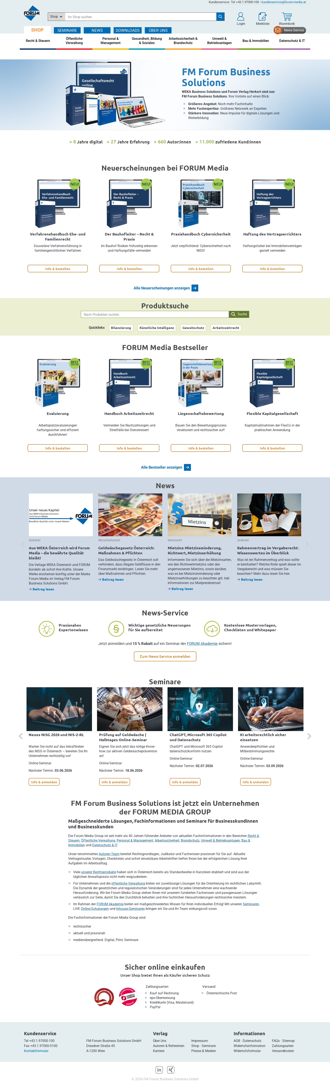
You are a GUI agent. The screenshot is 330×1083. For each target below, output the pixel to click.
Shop (195, 1046)
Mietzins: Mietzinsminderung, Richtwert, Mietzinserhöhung (194, 550)
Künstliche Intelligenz (157, 327)
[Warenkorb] (287, 19)
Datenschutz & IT (104, 845)
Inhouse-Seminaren (130, 909)
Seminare (209, 1046)
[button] (241, 19)
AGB (237, 1041)
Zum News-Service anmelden (165, 656)
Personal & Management (135, 840)
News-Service (294, 30)
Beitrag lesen (41, 589)
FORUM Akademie (202, 643)
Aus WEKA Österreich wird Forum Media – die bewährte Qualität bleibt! (59, 552)
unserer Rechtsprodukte (98, 872)
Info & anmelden (44, 781)
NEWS (97, 30)
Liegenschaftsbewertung (201, 413)
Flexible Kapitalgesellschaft (272, 413)
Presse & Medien (203, 1051)
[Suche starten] (220, 17)
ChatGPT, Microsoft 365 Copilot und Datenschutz (198, 737)
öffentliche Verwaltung (128, 883)
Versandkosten (283, 1051)
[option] (165, 94)
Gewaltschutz (193, 327)
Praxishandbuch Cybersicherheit (201, 233)
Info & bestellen (57, 268)
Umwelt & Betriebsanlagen (220, 840)
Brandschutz (190, 840)
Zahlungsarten (157, 986)
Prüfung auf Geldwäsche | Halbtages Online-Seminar (123, 737)
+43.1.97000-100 (42, 1041)
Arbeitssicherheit (167, 840)
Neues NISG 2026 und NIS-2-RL (56, 734)
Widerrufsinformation (249, 1046)
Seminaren (251, 904)
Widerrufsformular (247, 1051)
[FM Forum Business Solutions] (165, 94)
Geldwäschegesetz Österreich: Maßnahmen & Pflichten (126, 550)
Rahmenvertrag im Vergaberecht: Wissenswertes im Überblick (267, 550)
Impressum (199, 1041)
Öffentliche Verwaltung (98, 840)
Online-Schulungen (95, 909)
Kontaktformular (36, 1051)
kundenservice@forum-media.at (284, 2)
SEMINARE (67, 30)
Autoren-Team (109, 854)
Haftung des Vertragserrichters (272, 233)
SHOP (37, 30)
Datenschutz (252, 1041)
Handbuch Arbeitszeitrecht (129, 413)
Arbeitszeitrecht (226, 327)
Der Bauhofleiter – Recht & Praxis (129, 236)
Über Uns (159, 1041)
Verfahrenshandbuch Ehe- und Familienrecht (57, 236)
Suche (239, 314)
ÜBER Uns (158, 30)
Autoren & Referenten (168, 1046)
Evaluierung (58, 413)
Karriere (158, 1051)
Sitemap (288, 1041)
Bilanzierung (121, 327)
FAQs (276, 1041)
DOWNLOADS (128, 30)
